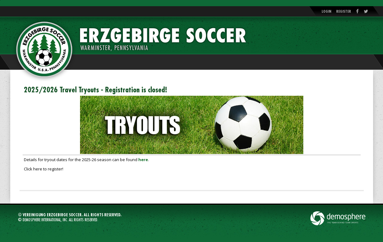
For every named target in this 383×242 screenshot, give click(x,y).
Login (326, 11)
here (143, 159)
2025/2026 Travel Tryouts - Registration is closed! (95, 90)
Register (343, 11)
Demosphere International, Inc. (45, 220)
